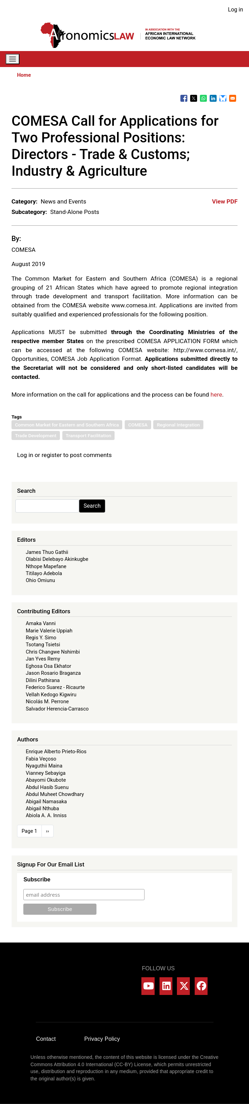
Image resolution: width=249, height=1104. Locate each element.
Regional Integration (178, 425)
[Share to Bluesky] (222, 98)
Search (92, 506)
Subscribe (36, 879)
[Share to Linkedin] (213, 98)
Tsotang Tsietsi (43, 644)
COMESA (23, 249)
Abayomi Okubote (46, 780)
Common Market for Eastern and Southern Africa (67, 425)
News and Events (63, 201)
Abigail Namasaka (46, 801)
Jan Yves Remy (43, 659)
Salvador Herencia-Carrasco (57, 709)
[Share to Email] (232, 98)
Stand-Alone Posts (74, 211)
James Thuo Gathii (47, 552)
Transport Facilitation (88, 435)
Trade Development (35, 435)
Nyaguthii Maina (44, 766)
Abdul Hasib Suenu (47, 787)
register (51, 454)
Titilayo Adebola (44, 573)
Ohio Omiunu (40, 580)
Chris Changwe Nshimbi (53, 652)
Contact (46, 1039)
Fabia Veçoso (41, 759)
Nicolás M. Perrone (47, 701)
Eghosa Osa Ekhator (48, 666)
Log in (235, 9)
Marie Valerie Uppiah (49, 631)
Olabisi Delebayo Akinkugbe (57, 559)
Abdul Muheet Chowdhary (55, 794)
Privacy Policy (102, 1039)
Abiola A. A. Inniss (46, 815)
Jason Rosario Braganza (53, 673)
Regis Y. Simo (41, 637)
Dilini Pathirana (43, 680)
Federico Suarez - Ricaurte (55, 687)
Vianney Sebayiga (45, 773)
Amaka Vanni (41, 623)
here (216, 394)
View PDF (225, 201)
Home (24, 75)
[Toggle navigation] (13, 59)
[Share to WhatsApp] (203, 98)
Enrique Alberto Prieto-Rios (56, 751)
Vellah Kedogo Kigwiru (51, 694)
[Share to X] (193, 98)
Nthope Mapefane (46, 566)
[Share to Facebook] (183, 98)
